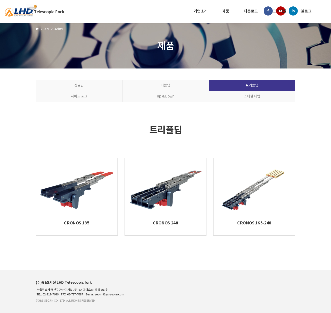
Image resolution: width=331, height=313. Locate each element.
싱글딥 (79, 85)
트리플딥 (252, 85)
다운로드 (251, 11)
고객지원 (279, 11)
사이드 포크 (79, 96)
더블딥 (165, 85)
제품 (225, 11)
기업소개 (201, 11)
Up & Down (165, 96)
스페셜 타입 (252, 96)
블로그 (306, 11)
